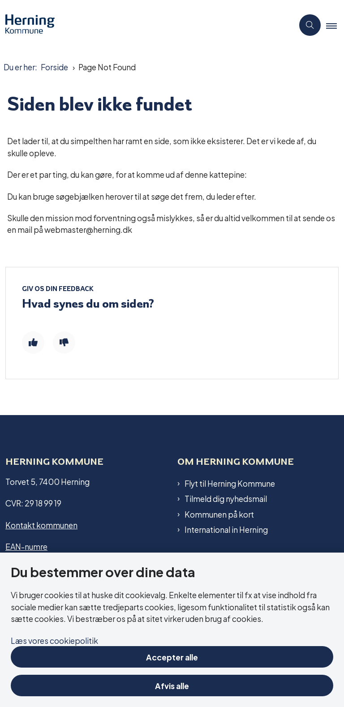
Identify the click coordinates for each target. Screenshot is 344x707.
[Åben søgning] (310, 25)
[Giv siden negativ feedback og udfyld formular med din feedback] (64, 342)
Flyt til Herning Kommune (230, 483)
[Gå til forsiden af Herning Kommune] (143, 25)
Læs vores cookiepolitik (54, 640)
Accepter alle (172, 656)
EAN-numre (26, 546)
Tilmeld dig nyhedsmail (226, 498)
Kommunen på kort (219, 514)
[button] (335, 25)
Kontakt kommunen (41, 524)
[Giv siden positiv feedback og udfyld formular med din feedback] (33, 342)
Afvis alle (172, 685)
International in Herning (226, 529)
